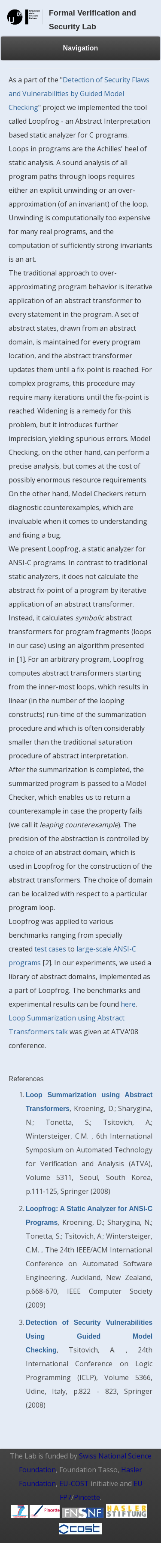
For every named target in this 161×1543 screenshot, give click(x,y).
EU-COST (74, 1483)
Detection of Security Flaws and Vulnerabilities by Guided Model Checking (79, 93)
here (128, 1004)
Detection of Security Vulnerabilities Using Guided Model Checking (89, 1336)
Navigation (80, 48)
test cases (50, 949)
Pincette (87, 1497)
